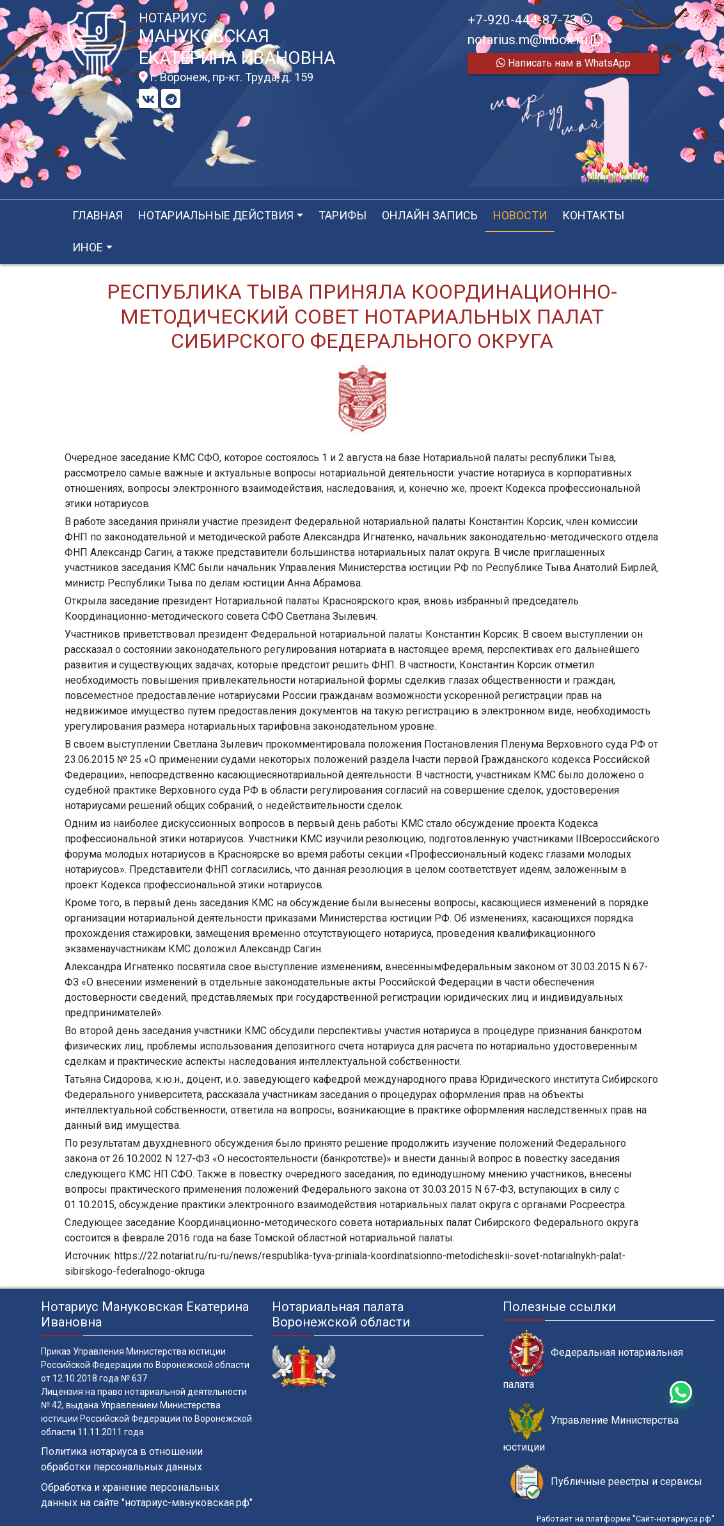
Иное (87, 247)
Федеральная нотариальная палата (593, 1360)
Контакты (593, 215)
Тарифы (342, 215)
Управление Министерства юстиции (591, 1427)
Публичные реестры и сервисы (605, 1482)
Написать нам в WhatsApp (563, 63)
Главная (97, 215)
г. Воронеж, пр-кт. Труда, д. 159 (226, 77)
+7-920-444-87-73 (530, 20)
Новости (520, 215)
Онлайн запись (430, 215)
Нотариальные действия (216, 215)
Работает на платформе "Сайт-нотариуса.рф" (625, 1518)
